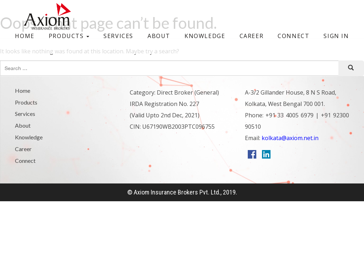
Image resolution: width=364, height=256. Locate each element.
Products (69, 36)
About (159, 36)
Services (118, 36)
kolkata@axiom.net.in (289, 138)
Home (24, 36)
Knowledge (204, 36)
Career (252, 36)
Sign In (336, 36)
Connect (293, 36)
